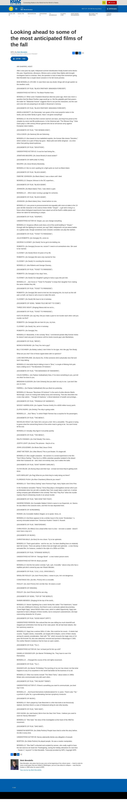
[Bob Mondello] (15, 768)
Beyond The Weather (93, 18)
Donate (113, 5)
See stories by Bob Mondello (30, 774)
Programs (43, 18)
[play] (11, 13)
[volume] (16, 13)
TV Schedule (53, 18)
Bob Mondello (22, 56)
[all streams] (112, 12)
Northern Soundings (75, 18)
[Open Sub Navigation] (19, 20)
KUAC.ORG (12, 18)
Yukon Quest (109, 18)
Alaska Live (63, 18)
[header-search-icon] (105, 4)
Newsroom (32, 17)
